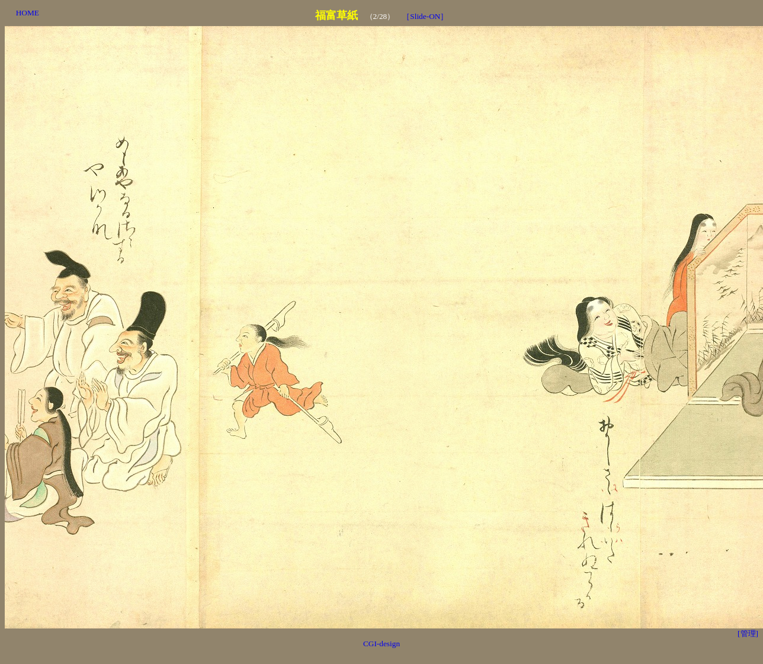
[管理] (748, 633)
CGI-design (381, 643)
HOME (27, 12)
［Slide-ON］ (425, 16)
